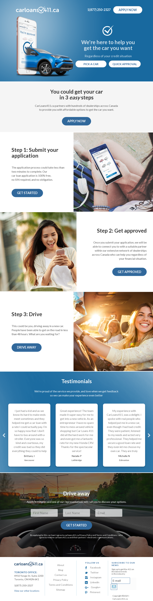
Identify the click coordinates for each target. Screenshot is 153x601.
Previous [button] (4, 435)
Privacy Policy (85, 535)
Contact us (61, 574)
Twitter (92, 572)
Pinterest (92, 592)
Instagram (93, 577)
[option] (29, 435)
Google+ (93, 587)
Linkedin (92, 582)
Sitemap (60, 589)
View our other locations (26, 590)
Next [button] (149, 435)
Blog (60, 569)
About (60, 565)
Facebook (93, 567)
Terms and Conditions (106, 535)
